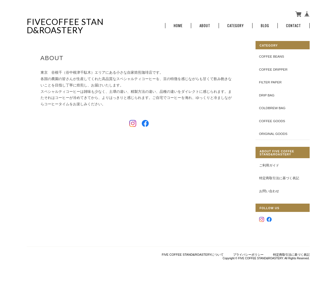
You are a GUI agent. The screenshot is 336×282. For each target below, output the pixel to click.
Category (235, 25)
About (204, 25)
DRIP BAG (267, 95)
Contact (293, 25)
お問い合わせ (269, 191)
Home (178, 25)
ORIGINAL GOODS (273, 133)
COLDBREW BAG (272, 108)
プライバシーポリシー (248, 254)
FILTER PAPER (270, 82)
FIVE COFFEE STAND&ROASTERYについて (193, 254)
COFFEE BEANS (271, 56)
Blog (265, 25)
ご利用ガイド (269, 165)
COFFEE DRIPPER (273, 69)
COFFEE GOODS (272, 121)
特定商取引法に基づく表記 (279, 178)
